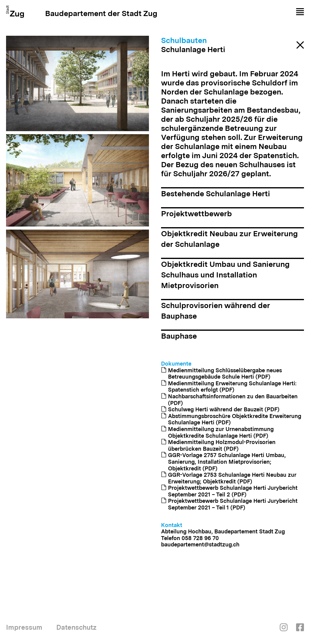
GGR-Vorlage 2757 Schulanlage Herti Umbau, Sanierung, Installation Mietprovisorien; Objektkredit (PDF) (223, 461)
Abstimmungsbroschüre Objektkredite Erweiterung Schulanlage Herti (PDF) (231, 419)
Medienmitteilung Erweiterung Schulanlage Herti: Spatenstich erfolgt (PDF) (228, 386)
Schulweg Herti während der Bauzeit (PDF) (220, 409)
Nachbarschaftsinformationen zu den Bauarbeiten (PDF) (229, 399)
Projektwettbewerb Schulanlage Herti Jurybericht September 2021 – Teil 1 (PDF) (229, 504)
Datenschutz (76, 627)
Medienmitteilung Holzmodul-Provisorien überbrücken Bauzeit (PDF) (218, 445)
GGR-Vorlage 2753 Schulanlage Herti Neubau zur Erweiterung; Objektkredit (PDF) (228, 478)
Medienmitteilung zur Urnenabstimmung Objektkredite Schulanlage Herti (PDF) (217, 432)
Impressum (24, 627)
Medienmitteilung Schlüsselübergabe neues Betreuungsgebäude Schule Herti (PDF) (221, 373)
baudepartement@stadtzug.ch (200, 544)
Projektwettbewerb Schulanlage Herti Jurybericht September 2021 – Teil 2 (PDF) (229, 491)
